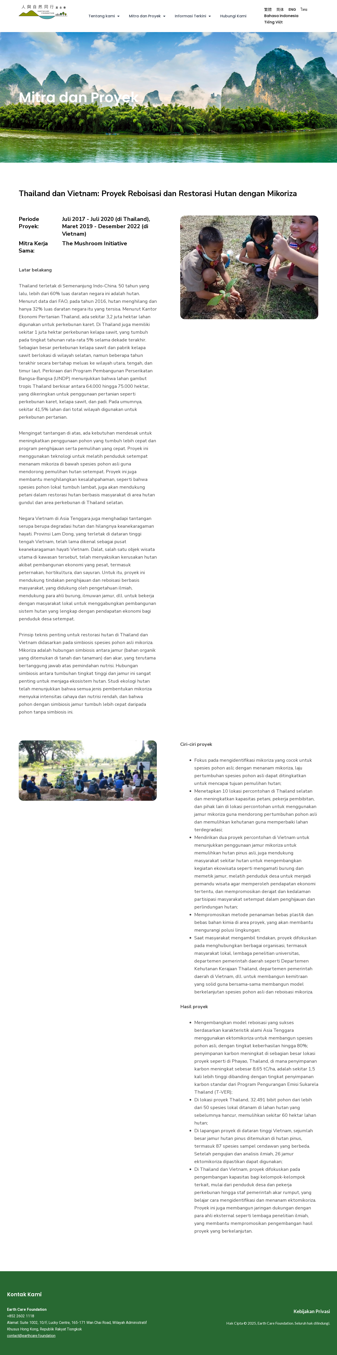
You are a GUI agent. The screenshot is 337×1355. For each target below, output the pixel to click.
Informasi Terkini (193, 16)
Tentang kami (104, 16)
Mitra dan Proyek (147, 16)
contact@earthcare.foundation (31, 1335)
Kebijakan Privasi (311, 1311)
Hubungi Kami (233, 16)
